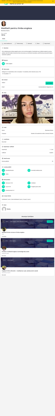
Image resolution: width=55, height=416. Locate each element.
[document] (27, 208)
